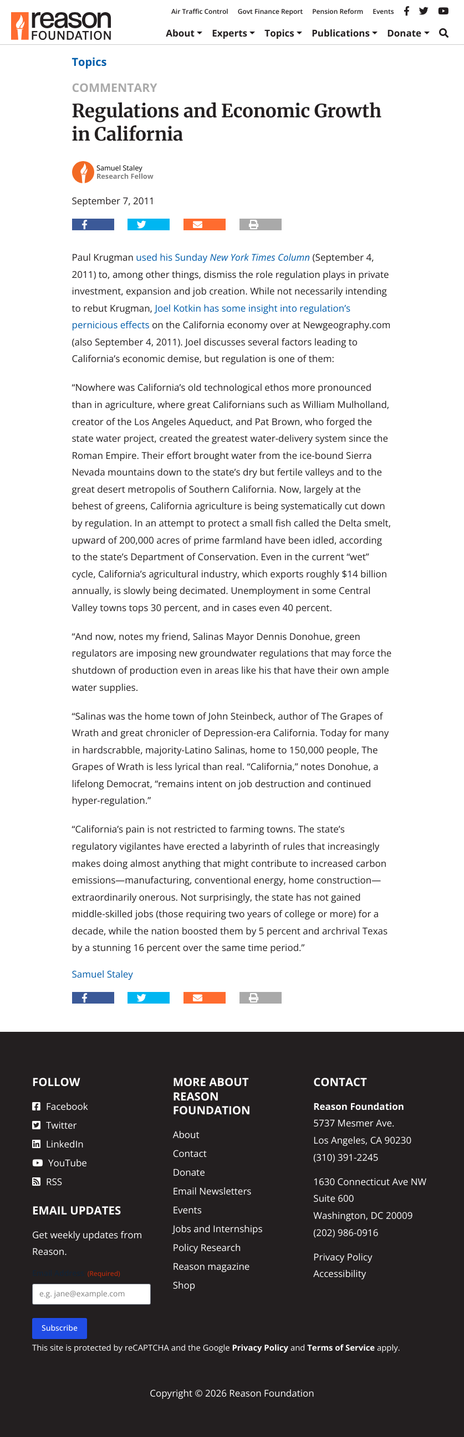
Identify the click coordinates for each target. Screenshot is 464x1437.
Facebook (60, 1106)
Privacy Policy (342, 1256)
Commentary (114, 88)
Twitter (54, 1125)
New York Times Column (260, 257)
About (180, 33)
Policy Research (207, 1247)
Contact (190, 1153)
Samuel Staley (102, 974)
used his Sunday (171, 257)
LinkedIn (58, 1144)
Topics (279, 33)
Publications (341, 33)
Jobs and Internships (218, 1228)
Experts (229, 33)
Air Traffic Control (199, 11)
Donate (404, 33)
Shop (184, 1285)
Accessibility (339, 1273)
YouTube (59, 1162)
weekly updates (84, 1234)
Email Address (76, 1273)
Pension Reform (337, 11)
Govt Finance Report (270, 11)
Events (383, 11)
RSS (47, 1181)
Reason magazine (211, 1266)
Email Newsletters (212, 1191)
